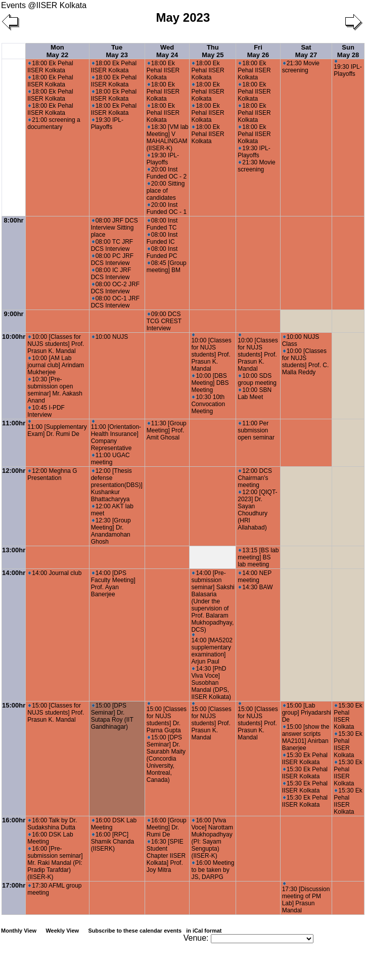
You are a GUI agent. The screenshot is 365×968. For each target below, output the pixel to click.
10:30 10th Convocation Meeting (208, 404)
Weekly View (62, 931)
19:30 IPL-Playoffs (107, 123)
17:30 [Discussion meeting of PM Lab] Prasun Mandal (306, 898)
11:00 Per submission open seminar (256, 430)
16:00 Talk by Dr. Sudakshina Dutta (52, 824)
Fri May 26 (258, 51)
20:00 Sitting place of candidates (166, 190)
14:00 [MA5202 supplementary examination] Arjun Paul (211, 649)
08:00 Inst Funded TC (162, 224)
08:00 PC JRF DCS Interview (112, 259)
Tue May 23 (117, 51)
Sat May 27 (306, 51)
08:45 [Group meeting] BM (167, 266)
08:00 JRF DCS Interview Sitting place (114, 227)
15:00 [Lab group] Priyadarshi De (306, 712)
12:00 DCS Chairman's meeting (255, 478)
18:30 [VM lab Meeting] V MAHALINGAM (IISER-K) (168, 137)
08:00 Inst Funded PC (162, 252)
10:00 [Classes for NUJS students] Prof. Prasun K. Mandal (55, 344)
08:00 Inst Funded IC (162, 238)
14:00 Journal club (54, 573)
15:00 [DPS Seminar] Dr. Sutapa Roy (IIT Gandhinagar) (112, 716)
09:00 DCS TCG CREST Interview (164, 321)
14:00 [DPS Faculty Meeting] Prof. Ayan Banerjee (113, 583)
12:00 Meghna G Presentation (52, 474)
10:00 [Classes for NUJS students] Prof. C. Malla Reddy (305, 361)
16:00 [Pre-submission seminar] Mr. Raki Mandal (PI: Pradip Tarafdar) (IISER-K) (54, 863)
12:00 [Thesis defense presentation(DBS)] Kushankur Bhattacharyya (117, 485)
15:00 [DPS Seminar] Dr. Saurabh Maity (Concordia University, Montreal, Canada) (166, 758)
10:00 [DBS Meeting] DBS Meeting (210, 382)
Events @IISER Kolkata (43, 5)
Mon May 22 (57, 51)
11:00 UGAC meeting (110, 459)
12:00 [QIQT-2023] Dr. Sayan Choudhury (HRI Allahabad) (257, 510)
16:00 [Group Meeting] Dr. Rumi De (167, 827)
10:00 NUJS (110, 336)
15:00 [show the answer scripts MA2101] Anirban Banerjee (306, 737)
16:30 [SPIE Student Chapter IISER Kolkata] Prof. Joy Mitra (166, 855)
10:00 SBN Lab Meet (254, 393)
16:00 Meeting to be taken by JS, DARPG (212, 870)
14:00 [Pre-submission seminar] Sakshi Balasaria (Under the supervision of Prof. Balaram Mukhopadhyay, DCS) (212, 601)
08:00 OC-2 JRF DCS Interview (115, 288)
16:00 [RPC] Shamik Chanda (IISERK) (112, 841)
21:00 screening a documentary (53, 123)
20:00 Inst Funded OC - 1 (167, 208)
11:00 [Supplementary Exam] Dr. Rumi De (56, 428)
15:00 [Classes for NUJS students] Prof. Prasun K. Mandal (55, 712)
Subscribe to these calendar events (155, 931)
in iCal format (203, 931)
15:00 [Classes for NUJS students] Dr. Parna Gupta (167, 718)
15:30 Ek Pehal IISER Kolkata (305, 759)
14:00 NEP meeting (254, 576)
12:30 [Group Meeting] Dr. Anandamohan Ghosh (111, 531)
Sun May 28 (348, 51)
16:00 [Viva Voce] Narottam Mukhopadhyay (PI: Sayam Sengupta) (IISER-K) (212, 838)
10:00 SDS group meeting (257, 379)
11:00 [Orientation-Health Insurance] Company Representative (116, 436)
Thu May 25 (212, 51)
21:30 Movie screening (256, 166)
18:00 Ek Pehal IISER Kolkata (50, 67)
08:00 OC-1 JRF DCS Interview (115, 302)
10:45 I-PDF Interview (46, 411)
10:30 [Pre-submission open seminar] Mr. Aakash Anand (54, 390)
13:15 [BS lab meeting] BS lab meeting (258, 557)
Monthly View (18, 931)
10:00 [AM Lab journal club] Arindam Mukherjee (55, 365)
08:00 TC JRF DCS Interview (112, 245)
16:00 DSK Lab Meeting (50, 838)
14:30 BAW (255, 587)
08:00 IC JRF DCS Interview (111, 274)
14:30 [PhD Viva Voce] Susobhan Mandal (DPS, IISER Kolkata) (211, 682)
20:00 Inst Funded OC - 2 (167, 173)
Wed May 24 (167, 51)
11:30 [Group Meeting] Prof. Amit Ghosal (167, 430)
